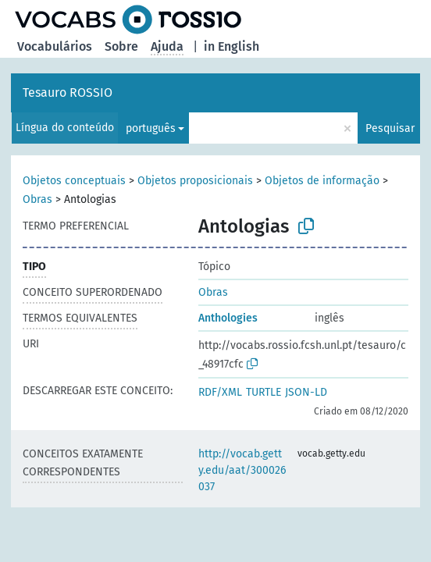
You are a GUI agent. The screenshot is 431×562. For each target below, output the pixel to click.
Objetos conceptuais (74, 180)
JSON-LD (306, 392)
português (151, 128)
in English (231, 46)
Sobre (121, 46)
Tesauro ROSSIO (67, 92)
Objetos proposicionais (195, 180)
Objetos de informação (322, 180)
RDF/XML (220, 392)
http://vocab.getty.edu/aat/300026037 (242, 470)
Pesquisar (390, 128)
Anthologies (228, 318)
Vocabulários (54, 46)
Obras (37, 199)
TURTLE (263, 392)
